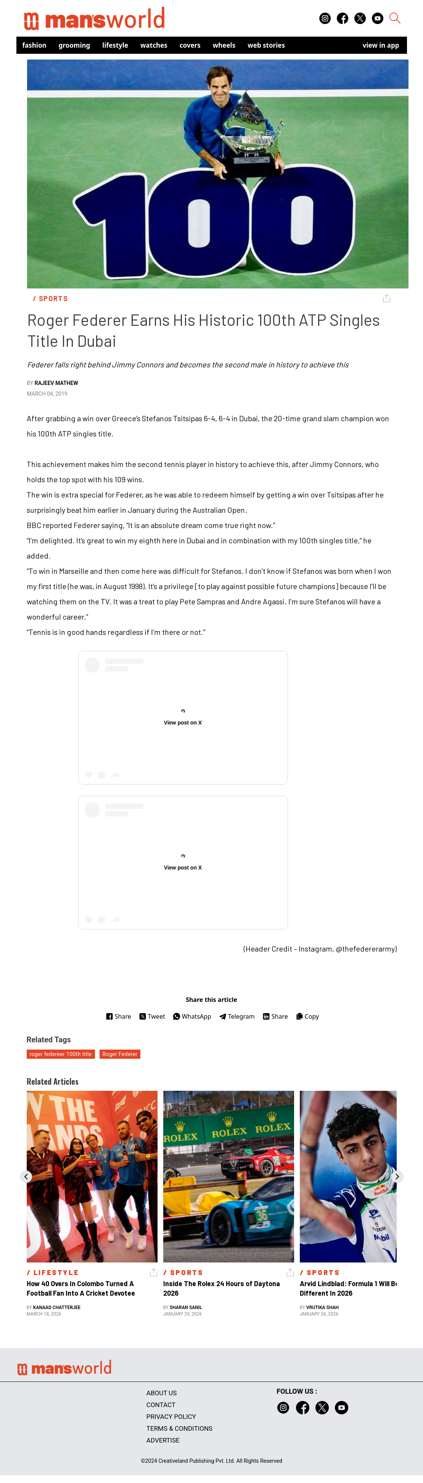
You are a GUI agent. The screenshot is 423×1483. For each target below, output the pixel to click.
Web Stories (266, 45)
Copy (307, 1016)
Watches (153, 45)
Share (118, 1016)
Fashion (35, 45)
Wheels (224, 45)
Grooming (74, 45)
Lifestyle (115, 45)
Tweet (152, 1016)
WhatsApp (192, 1016)
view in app (381, 45)
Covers (190, 45)
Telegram (237, 1016)
